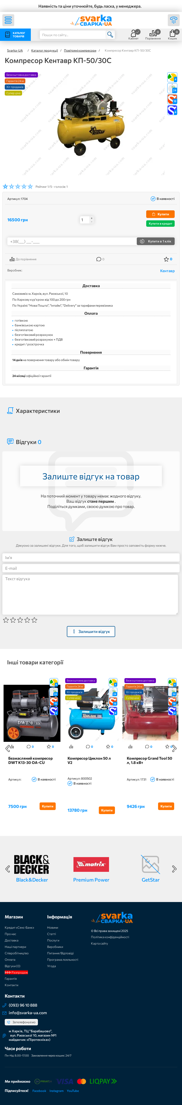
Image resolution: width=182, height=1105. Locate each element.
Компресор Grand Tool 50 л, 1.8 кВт (149, 760)
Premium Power (91, 880)
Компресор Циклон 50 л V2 (89, 760)
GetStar (150, 880)
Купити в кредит (160, 223)
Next (174, 748)
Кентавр (167, 270)
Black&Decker (32, 880)
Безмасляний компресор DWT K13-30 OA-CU (30, 760)
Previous (7, 748)
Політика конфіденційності (110, 937)
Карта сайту (99, 943)
